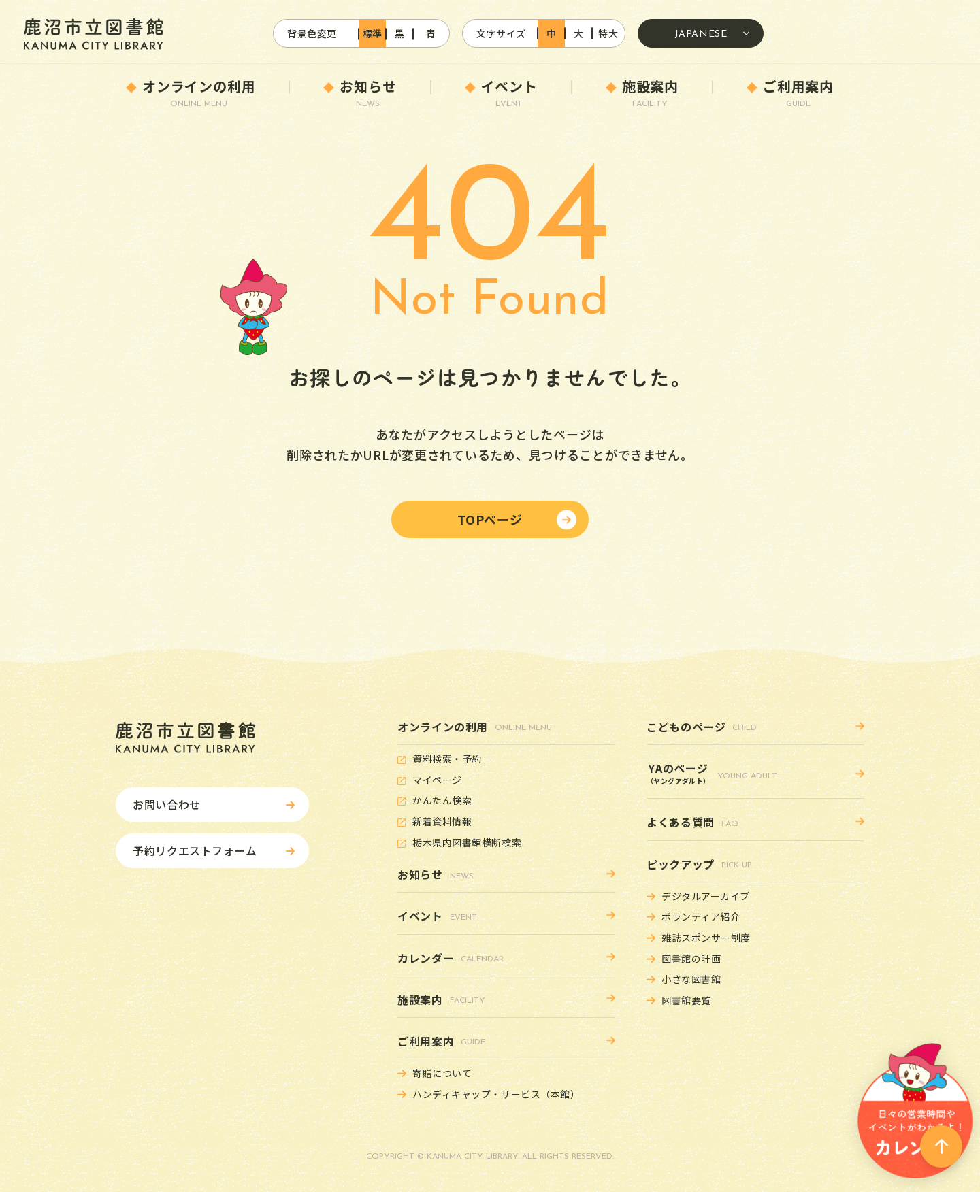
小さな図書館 (691, 979)
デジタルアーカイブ (706, 896)
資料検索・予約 (447, 758)
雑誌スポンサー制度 (706, 937)
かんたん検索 (442, 800)
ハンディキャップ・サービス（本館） (496, 1094)
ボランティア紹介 (701, 916)
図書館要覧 (686, 1000)
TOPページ (489, 519)
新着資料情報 (442, 821)
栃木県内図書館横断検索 (466, 842)
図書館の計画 (691, 958)
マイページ (437, 780)
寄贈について (442, 1073)
